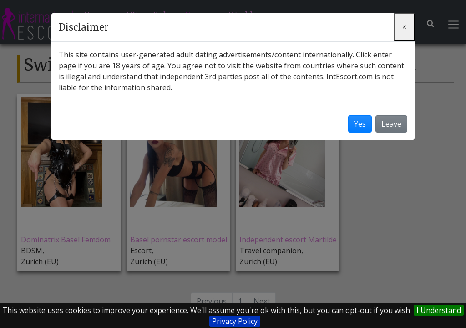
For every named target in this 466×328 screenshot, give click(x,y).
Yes (360, 124)
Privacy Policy (235, 321)
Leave (391, 124)
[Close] (404, 27)
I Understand (438, 310)
